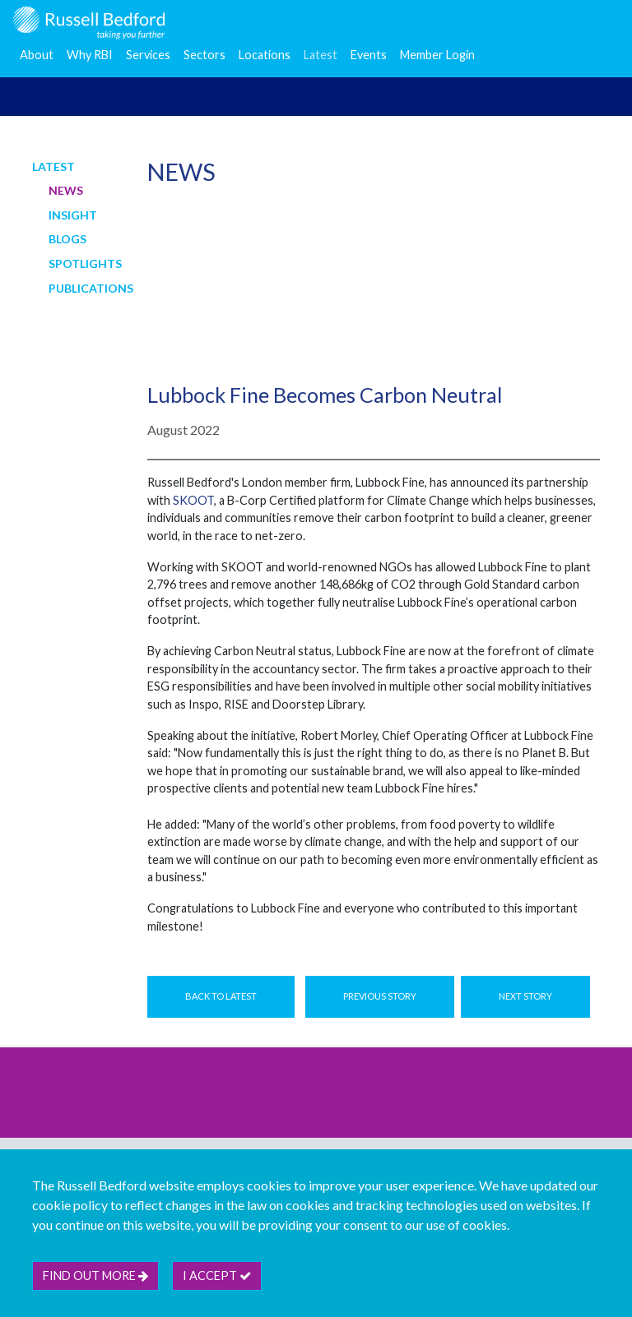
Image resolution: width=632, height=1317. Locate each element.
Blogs (67, 239)
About (36, 55)
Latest (320, 55)
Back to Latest (221, 996)
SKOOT (193, 500)
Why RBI (90, 55)
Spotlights (85, 263)
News (66, 190)
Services (148, 55)
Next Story (525, 996)
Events (369, 55)
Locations (264, 55)
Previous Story (379, 996)
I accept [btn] (217, 1275)
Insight (73, 215)
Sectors (204, 55)
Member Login (437, 55)
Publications (91, 288)
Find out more (95, 1275)
